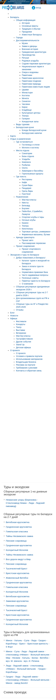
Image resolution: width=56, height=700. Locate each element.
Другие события (23, 342)
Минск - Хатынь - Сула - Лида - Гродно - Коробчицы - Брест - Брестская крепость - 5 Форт (27, 643)
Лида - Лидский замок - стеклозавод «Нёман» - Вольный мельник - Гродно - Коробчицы (26, 668)
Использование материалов (29, 359)
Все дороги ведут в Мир (18, 559)
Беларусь (14, 17)
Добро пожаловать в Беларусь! (30, 258)
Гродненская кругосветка (19, 527)
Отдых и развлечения (20, 139)
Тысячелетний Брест (16, 568)
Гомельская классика (17, 531)
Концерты (20, 324)
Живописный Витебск (17, 578)
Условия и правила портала (29, 356)
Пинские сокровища (16, 541)
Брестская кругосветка (17, 573)
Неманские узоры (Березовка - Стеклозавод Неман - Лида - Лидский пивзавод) (25, 503)
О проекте (15, 350)
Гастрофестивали (24, 339)
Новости (14, 315)
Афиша (13, 318)
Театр (18, 327)
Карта (13, 136)
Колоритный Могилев (17, 550)
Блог (12, 313)
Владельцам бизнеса (26, 362)
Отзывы (19, 310)
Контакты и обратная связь (29, 370)
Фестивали (21, 321)
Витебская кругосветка (17, 522)
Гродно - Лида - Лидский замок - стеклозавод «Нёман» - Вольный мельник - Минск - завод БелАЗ (28, 679)
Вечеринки (21, 333)
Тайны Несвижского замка (19, 536)
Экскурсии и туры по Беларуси (24, 255)
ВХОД (38, 8)
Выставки (20, 330)
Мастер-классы (23, 336)
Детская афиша (23, 347)
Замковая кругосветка (17, 601)
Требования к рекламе (26, 368)
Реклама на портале (25, 365)
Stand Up (20, 344)
